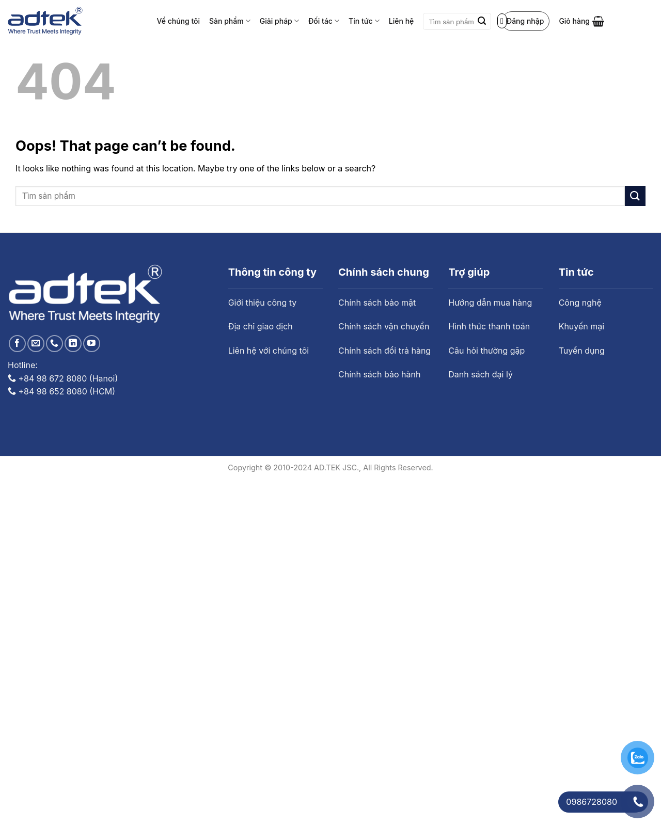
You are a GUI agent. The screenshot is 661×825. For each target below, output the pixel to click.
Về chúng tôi (178, 21)
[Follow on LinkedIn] (73, 343)
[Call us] (54, 343)
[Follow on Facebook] (17, 343)
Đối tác (323, 21)
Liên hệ (401, 21)
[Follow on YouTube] (91, 343)
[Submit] (482, 21)
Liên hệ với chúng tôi (268, 350)
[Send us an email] (35, 343)
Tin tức (364, 21)
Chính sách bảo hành (379, 374)
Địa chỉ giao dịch (260, 326)
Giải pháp (279, 21)
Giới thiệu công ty (262, 302)
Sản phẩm (229, 21)
